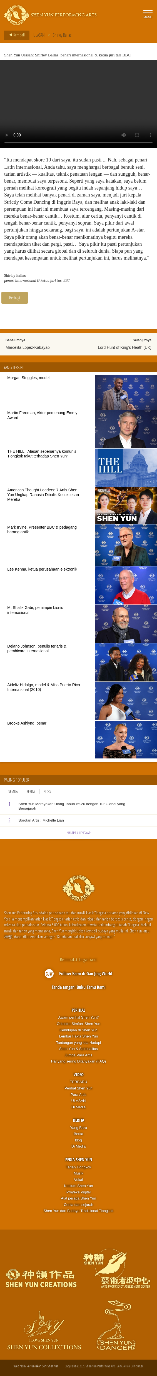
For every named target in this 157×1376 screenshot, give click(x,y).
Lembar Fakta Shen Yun (78, 1036)
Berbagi (14, 298)
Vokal (78, 1180)
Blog (47, 791)
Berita (30, 791)
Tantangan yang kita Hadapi (78, 1043)
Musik (78, 1173)
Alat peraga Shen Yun (78, 1198)
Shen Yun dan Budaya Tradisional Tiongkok (78, 1211)
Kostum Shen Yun (78, 1186)
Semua (13, 791)
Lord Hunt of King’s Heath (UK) (124, 347)
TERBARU (78, 1082)
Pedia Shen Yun (78, 1159)
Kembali (15, 35)
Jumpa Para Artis (78, 1055)
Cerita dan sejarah (78, 1205)
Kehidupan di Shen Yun (79, 1030)
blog (78, 1140)
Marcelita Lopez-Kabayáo (28, 347)
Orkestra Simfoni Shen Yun (78, 1024)
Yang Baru (78, 1128)
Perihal (78, 1010)
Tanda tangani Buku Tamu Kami (79, 987)
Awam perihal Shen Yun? (78, 1017)
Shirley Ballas (62, 35)
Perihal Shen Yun (78, 1088)
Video (79, 1074)
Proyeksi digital (78, 1192)
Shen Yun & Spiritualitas (78, 1049)
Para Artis (78, 1095)
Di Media (78, 1107)
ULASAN (39, 35)
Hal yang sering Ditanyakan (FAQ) (78, 1061)
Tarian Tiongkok (78, 1167)
